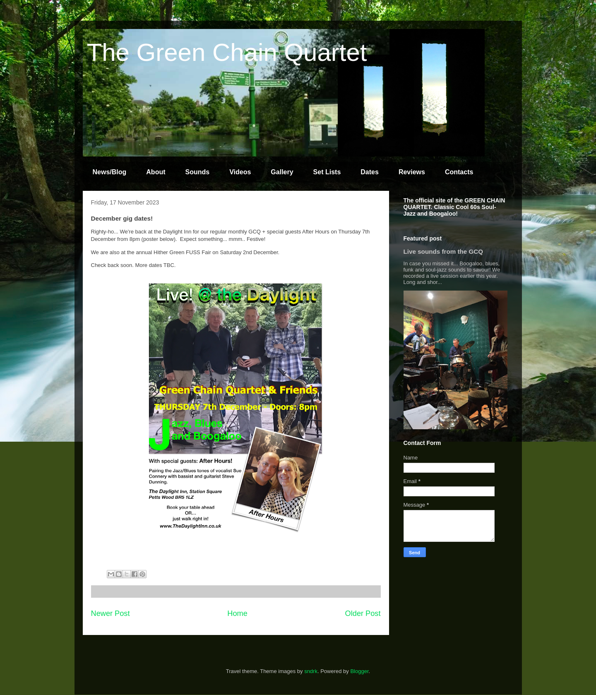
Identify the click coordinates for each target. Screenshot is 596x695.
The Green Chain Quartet (227, 52)
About (155, 172)
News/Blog (110, 172)
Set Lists (327, 172)
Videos (240, 172)
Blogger (359, 671)
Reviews (412, 172)
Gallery (282, 172)
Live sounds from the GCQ (443, 251)
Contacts (459, 172)
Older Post (363, 613)
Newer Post (110, 613)
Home (237, 613)
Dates (369, 172)
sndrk (310, 671)
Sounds (197, 172)
